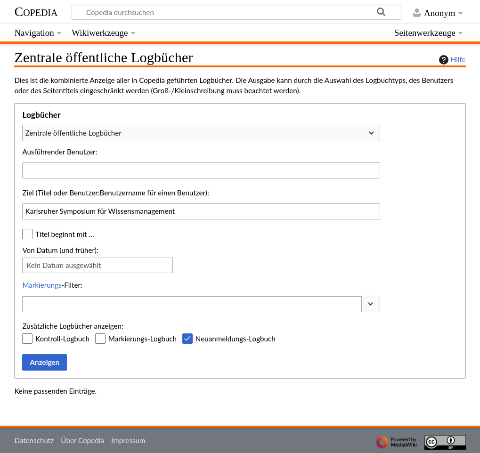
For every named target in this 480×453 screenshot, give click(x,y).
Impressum (128, 440)
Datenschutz (34, 440)
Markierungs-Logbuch (142, 338)
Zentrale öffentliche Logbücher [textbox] (73, 133)
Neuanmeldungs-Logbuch (235, 338)
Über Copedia (82, 440)
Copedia (35, 11)
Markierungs (41, 285)
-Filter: (52, 285)
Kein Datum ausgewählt (63, 265)
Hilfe (451, 60)
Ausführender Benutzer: (59, 151)
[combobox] (201, 133)
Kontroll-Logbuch (62, 338)
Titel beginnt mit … (64, 234)
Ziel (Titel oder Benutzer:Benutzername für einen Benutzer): (115, 192)
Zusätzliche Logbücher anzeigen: (72, 326)
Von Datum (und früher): (60, 250)
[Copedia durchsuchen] (236, 11)
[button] (370, 304)
